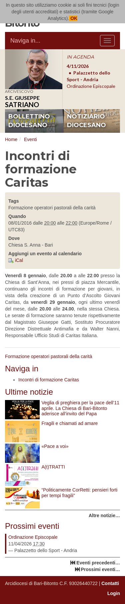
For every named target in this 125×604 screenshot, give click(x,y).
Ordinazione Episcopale (33, 537)
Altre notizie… (104, 515)
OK (73, 18)
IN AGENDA (80, 57)
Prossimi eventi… (100, 569)
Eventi (30, 139)
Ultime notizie (29, 391)
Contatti (110, 583)
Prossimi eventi (32, 525)
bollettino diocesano (29, 121)
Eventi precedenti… (98, 562)
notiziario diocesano (86, 121)
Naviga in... (25, 40)
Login (113, 593)
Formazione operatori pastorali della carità (48, 356)
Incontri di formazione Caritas (48, 379)
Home (11, 139)
